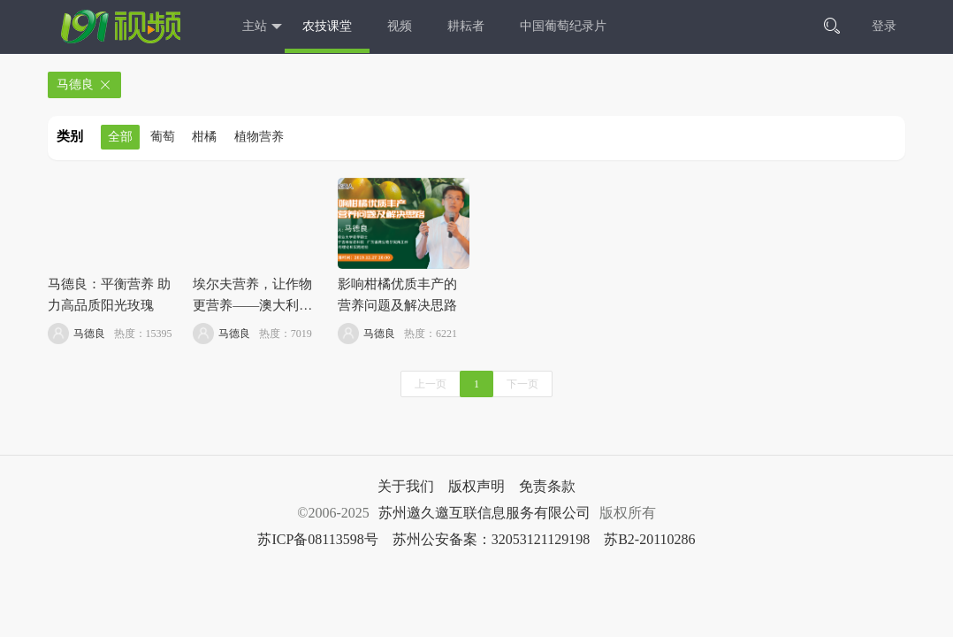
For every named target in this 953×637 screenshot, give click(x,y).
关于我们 (405, 486)
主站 (262, 27)
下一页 (522, 384)
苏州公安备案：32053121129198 (491, 539)
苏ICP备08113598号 (317, 539)
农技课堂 (327, 26)
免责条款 (547, 486)
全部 (120, 136)
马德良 (84, 85)
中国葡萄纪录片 (563, 26)
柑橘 (204, 136)
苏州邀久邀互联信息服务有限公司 (484, 512)
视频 (399, 26)
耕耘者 (465, 26)
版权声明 (476, 486)
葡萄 (162, 136)
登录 (884, 26)
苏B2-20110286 (649, 539)
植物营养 (259, 136)
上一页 (430, 384)
